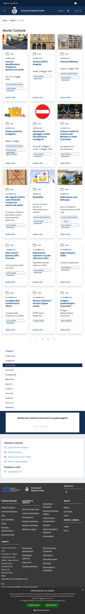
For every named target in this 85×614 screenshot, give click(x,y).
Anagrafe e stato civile (30, 509)
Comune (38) (10, 365)
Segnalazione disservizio (27, 557)
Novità (12, 20)
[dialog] (42, 600)
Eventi (66, 530)
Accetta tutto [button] (34, 605)
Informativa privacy (50, 559)
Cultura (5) (9, 370)
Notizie (66, 507)
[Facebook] (67, 10)
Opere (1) (8, 384)
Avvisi (9, 54)
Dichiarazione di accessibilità (49, 569)
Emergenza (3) (10, 374)
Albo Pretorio (48, 555)
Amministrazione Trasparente (49, 549)
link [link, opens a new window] (64, 601)
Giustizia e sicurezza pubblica (50, 512)
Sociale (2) (9, 398)
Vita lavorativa (27, 517)
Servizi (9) (9, 393)
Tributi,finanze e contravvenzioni (49, 519)
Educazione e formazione (48, 505)
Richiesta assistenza (29, 566)
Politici (3, 523)
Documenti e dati (7, 534)
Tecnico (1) (9, 402)
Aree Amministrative (9, 511)
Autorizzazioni (48, 536)
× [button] (82, 590)
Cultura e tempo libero (30, 513)
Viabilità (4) (9, 407)
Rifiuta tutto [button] (51, 605)
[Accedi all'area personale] (75, 3)
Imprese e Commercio (30, 521)
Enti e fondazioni (7, 519)
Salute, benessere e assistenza (50, 531)
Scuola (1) (9, 388)
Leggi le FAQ (26, 562)
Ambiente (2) (10, 356)
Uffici (3, 515)
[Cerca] (80, 10)
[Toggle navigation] (4, 10)
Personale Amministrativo (7, 529)
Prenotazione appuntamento (27, 549)
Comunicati (68, 511)
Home (5, 20)
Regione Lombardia (10, 3)
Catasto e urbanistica (30, 525)
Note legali (47, 563)
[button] (42, 610)
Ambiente (46, 525)
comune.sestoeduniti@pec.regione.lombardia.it (19, 587)
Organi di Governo (8, 507)
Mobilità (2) (9, 379)
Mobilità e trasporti (29, 529)
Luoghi (66, 526)
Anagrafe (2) (10, 360)
